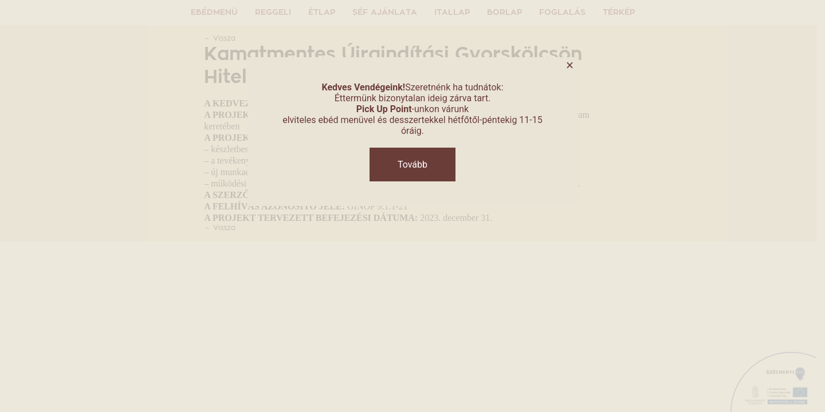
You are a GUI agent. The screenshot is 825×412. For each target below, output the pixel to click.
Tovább (412, 164)
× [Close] (569, 65)
